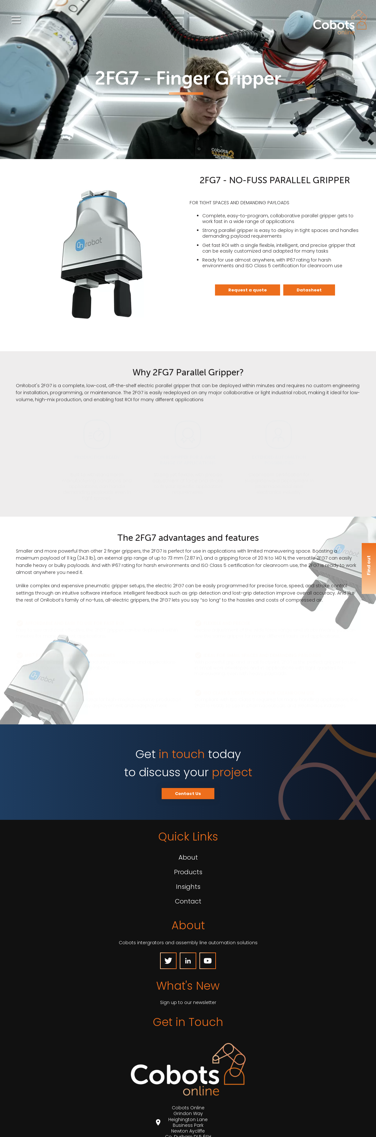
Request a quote (247, 290)
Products (188, 872)
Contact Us (188, 794)
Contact (188, 901)
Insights (188, 886)
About (188, 857)
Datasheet (309, 290)
